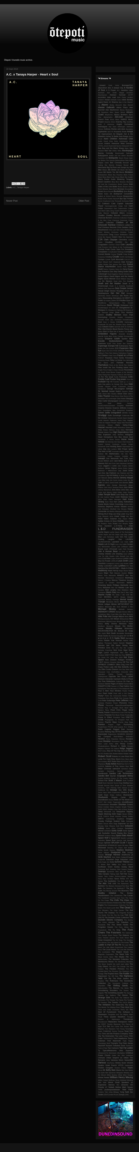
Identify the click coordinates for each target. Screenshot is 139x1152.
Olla (99, 669)
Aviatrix (107, 143)
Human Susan (127, 444)
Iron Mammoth (112, 458)
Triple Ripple (128, 1041)
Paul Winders (115, 691)
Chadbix (101, 215)
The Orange (121, 966)
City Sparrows (128, 237)
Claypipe (113, 239)
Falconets (129, 351)
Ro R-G (101, 753)
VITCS (120, 1065)
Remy (108, 739)
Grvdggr (102, 415)
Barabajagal (127, 150)
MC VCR (125, 595)
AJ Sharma (113, 102)
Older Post (84, 201)
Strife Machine (104, 857)
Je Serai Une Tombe (125, 475)
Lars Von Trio (121, 537)
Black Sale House (113, 177)
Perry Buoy (110, 698)
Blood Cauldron (104, 182)
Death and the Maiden (109, 283)
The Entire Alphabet (106, 922)
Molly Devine (111, 624)
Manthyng (129, 578)
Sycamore (110, 871)
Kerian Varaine (120, 507)
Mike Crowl (111, 614)
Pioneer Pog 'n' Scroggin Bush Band (113, 708)
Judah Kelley (117, 492)
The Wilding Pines (113, 1007)
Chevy (130, 220)
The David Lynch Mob (111, 908)
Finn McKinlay (128, 360)
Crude (116, 256)
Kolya (127, 521)
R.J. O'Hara (128, 727)
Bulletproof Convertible (123, 194)
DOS (131, 305)
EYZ (111, 351)
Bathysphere (103, 156)
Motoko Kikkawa (114, 628)
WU (118, 1085)
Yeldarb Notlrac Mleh (117, 1087)
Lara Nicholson (108, 537)
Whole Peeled (103, 1078)
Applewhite (102, 132)
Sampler (101, 771)
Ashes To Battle (112, 136)
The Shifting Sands (117, 985)
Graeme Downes (105, 408)
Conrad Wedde (104, 254)
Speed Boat (110, 840)
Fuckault (102, 381)
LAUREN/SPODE (104, 542)
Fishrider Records (125, 363)
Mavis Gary (111, 592)
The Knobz (125, 942)
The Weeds (102, 1007)
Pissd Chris (115, 710)
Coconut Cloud (114, 244)
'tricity (117, 85)
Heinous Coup (114, 430)
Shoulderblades (103, 804)
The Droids (102, 915)
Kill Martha (110, 511)
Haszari (101, 427)
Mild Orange (113, 616)
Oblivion (106, 662)
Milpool (121, 616)
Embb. (130, 332)
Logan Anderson (117, 558)
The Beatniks (107, 888)
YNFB (100, 1089)
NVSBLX (129, 660)
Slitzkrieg (107, 814)
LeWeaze (124, 547)
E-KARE (120, 322)
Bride (115, 189)
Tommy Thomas (117, 1031)
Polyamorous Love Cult (118, 712)
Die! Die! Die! (118, 293)
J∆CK (111, 461)
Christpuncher (103, 234)
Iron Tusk (124, 458)
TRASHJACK (108, 1038)
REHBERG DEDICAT (125, 734)
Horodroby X (103, 439)
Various (102, 1062)
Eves (100, 348)
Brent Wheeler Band (105, 189)
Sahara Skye (124, 766)
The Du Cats (119, 915)
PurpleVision (102, 727)
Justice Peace (109, 497)
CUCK (122, 257)
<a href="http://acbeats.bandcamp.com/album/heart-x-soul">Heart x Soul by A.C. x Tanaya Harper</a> (48, 169)
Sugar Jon (105, 862)
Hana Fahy (122, 420)
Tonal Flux (128, 1031)
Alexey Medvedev (126, 110)
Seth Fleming (111, 788)
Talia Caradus (103, 874)
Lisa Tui (101, 556)
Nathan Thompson (105, 643)
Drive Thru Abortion (124, 312)
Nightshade (114, 652)
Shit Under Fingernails (112, 802)
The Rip (107, 978)
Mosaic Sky (120, 626)
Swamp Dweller (127, 869)
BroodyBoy (129, 189)
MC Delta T (116, 595)
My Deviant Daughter (116, 636)
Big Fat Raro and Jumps (116, 167)
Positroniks (129, 715)
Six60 (100, 809)
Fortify (116, 377)
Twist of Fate (102, 1048)
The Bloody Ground (110, 891)
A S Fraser (111, 90)
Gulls (110, 415)
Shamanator (128, 795)
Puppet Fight (114, 724)
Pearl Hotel (107, 693)
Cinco (131, 234)
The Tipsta (119, 1000)
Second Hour (109, 785)
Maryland (106, 588)
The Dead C (126, 907)
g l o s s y (128, 382)
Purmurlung (128, 725)
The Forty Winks (122, 927)
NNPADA (129, 655)
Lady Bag (123, 534)
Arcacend (117, 132)
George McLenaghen (116, 389)
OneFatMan (115, 672)
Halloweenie (112, 418)
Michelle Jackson (126, 609)
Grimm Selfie (104, 413)
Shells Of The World (121, 800)
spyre (120, 845)
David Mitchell (109, 279)
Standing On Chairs (115, 848)
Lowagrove (110, 563)
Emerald (122, 334)
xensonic (124, 1085)
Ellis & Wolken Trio (120, 331)
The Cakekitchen (116, 895)
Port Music (116, 715)
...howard (101, 85)
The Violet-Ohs (118, 1005)
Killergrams (119, 511)
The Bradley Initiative (115, 891)
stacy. (127, 845)
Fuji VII (109, 382)
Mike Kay (118, 614)
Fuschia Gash (118, 382)
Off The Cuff (128, 662)
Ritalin (130, 751)
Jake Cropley (122, 466)
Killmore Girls (128, 511)
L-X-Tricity (118, 526)
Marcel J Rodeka (104, 580)
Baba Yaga (129, 148)
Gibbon (130, 394)
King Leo (112, 514)
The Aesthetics (110, 881)
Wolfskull (123, 1080)
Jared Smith (128, 471)
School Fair (103, 781)
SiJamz (130, 805)
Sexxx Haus (102, 792)
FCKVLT (101, 358)
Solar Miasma (110, 826)
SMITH (101, 819)
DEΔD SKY (129, 291)
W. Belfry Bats (109, 1070)
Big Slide (130, 167)
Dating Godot (123, 272)
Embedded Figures (107, 334)
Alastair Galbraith (106, 107)
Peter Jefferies (122, 700)
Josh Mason (107, 492)
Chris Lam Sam (114, 230)
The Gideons (123, 935)
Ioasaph (101, 458)
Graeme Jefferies (119, 408)
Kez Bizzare (122, 509)
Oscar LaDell (127, 676)
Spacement (115, 838)
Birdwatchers (102, 175)
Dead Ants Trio (120, 281)
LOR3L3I (114, 561)
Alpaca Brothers (121, 115)
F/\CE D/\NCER (118, 351)
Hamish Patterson (110, 420)
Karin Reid (109, 502)
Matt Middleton (123, 590)
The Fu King (114, 930)
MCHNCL (108, 597)
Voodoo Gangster (105, 1068)
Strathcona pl (127, 855)
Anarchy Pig (121, 122)
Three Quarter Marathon (114, 1017)
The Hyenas (102, 942)
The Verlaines (104, 1005)
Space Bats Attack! (124, 835)
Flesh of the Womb (116, 365)
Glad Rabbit (121, 398)
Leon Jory (118, 544)
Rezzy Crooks (126, 744)
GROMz (125, 413)
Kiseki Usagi (119, 516)
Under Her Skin (118, 1055)
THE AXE (112, 884)
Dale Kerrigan (127, 262)
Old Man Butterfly (121, 667)
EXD (117, 348)
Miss (131, 619)
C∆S (131, 201)
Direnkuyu (115, 296)
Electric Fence (123, 329)
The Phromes (113, 971)
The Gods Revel (122, 938)
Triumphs (114, 1043)
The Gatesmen (127, 933)
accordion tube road (107, 97)
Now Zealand (110, 660)
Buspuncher (128, 196)
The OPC (112, 966)
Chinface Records (109, 227)
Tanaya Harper (23, 187)
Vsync (130, 1068)
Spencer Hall (121, 840)
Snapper (129, 819)
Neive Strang (121, 645)
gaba (100, 384)
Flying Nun (106, 375)
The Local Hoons (109, 950)
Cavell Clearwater (121, 211)
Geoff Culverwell (119, 386)
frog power (121, 379)
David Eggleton (112, 274)
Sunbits (130, 864)
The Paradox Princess (114, 969)
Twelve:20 (129, 1045)
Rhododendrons (103, 746)
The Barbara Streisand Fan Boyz (117, 886)
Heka (122, 430)
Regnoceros (112, 734)
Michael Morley (107, 609)
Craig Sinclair (128, 254)
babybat (101, 151)
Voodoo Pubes (120, 1068)
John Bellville (123, 482)
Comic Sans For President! (122, 249)
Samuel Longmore (125, 771)
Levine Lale (115, 547)
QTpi (115, 727)
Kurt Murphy (123, 523)
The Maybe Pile (122, 957)
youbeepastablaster (112, 1090)
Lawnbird (115, 542)
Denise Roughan (117, 291)
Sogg (115, 823)
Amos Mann (114, 119)
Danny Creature (109, 269)
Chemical (115, 220)
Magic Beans (123, 570)
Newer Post (12, 201)
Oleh (131, 667)
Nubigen (121, 660)
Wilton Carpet (103, 1080)
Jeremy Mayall (126, 478)
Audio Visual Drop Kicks (108, 141)
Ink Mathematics (112, 454)
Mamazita (112, 575)
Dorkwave (124, 305)
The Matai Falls (122, 954)
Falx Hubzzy (113, 353)
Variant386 (128, 1060)
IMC (110, 451)
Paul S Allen (103, 691)
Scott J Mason (115, 780)
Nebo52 (121, 643)
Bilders (104, 170)
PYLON (110, 727)
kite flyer (129, 516)
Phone (101, 705)
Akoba (112, 105)
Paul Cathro (124, 686)
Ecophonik (101, 324)
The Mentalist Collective (118, 959)
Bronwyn (121, 189)
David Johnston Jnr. (126, 274)
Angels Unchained (125, 124)
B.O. (131, 146)
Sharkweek (103, 797)
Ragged (116, 729)
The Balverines (123, 883)
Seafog (126, 783)
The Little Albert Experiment (113, 947)
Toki (108, 1026)
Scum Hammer (108, 783)
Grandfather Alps (109, 410)
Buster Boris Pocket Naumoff (108, 198)
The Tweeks (113, 1002)
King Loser (121, 514)
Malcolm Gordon (120, 573)
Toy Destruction (108, 1036)
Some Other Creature (114, 828)
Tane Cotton (109, 876)
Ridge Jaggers (126, 748)
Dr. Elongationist (123, 308)
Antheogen (121, 127)
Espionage (102, 346)
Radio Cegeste (104, 729)
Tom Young (120, 1029)
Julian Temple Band (107, 494)
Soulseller (106, 833)
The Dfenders (103, 910)
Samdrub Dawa (127, 769)
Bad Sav (108, 151)
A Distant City (117, 88)
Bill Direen (112, 170)
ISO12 (106, 461)
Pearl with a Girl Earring (123, 693)
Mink (131, 616)
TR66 (131, 1036)
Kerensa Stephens (105, 507)
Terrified (110, 879)
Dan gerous (113, 264)
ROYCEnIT (125, 761)
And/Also (130, 122)
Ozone (107, 684)
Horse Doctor (114, 439)
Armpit (130, 131)
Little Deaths (109, 556)
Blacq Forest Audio (107, 179)
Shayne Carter (118, 797)
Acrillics (130, 97)
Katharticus (128, 502)
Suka (112, 862)
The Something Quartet (113, 993)
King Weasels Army (105, 516)
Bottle (115, 187)
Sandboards (103, 773)
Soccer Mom (108, 823)
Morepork (109, 626)
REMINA (101, 739)
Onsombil (124, 672)
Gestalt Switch (115, 391)
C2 (99, 204)
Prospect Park (123, 720)
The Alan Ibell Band (125, 881)
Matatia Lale (123, 588)
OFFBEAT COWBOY (106, 665)
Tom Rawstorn (110, 1029)
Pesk (116, 698)
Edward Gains (108, 327)
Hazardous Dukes (124, 427)
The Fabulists (122, 922)
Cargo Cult (122, 206)
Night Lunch (103, 653)
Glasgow (129, 399)
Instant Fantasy (113, 456)
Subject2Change (127, 857)
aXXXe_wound (103, 146)
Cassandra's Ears (110, 208)
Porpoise (108, 715)
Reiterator (129, 736)
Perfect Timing (127, 696)
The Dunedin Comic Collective (117, 918)
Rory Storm (116, 759)
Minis (127, 616)
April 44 (110, 131)
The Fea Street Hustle (117, 925)
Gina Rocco (115, 396)
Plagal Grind (127, 710)
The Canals (128, 896)
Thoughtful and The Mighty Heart (120, 1014)
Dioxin (108, 296)
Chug (111, 235)
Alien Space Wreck (117, 112)
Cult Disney (129, 257)
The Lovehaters (104, 952)
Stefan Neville (103, 850)
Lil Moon (129, 551)
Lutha (115, 566)
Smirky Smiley (127, 816)
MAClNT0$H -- (115, 568)
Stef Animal (128, 848)
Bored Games (123, 184)
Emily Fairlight (118, 336)
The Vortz (129, 1005)
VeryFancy (110, 1063)
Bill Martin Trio (109, 172)
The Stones (122, 995)
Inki (122, 454)
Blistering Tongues (125, 179)
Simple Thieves (127, 807)
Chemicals (123, 220)
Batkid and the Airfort (117, 155)
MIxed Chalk (121, 621)
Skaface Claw (113, 809)
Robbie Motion (118, 753)
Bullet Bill (108, 194)
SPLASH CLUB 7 (119, 842)
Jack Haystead (121, 463)
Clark (106, 239)
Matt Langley (110, 590)
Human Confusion (112, 444)
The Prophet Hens (111, 974)
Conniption (128, 252)
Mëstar (114, 604)
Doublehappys (103, 308)
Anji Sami (112, 127)
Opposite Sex (114, 676)
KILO (106, 514)
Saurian (113, 776)
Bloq (113, 182)
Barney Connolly (105, 153)
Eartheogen (129, 322)
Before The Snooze (108, 160)
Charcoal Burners (105, 218)
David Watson (121, 279)
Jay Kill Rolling (112, 475)
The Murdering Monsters (124, 962)
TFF (127, 879)
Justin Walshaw (121, 497)
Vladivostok (129, 1065)
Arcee (124, 132)
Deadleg (130, 281)
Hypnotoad (126, 446)
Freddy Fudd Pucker (107, 379)
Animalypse (102, 127)
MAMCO (120, 575)
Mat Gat (114, 587)
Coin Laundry (127, 244)
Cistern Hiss (117, 237)
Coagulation (103, 245)
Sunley (117, 867)
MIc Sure (116, 607)
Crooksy (108, 257)
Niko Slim (124, 652)
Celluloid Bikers (118, 213)
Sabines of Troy (111, 766)
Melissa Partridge (112, 599)
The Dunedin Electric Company (115, 918)
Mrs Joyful (102, 633)
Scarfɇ (100, 778)
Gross (131, 413)
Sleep (100, 812)
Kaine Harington (115, 499)
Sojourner (122, 824)
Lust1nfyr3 (108, 566)
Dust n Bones (109, 322)
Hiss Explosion (104, 435)
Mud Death (111, 633)
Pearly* (101, 696)
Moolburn (101, 626)
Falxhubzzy (122, 353)
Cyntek (107, 259)
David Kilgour (103, 276)
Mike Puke (102, 616)
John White (128, 487)
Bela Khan (129, 160)
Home (48, 201)
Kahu (131, 497)
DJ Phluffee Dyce (123, 300)
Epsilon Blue (127, 339)
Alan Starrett (128, 105)
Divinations (117, 298)
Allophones (109, 115)
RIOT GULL (102, 751)
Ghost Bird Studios (109, 394)
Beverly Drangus (115, 165)
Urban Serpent (112, 1058)
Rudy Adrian (111, 764)
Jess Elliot (101, 480)
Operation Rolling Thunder (110, 674)
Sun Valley (111, 864)
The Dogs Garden (117, 910)
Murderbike (129, 633)
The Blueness (123, 891)
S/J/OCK (101, 766)
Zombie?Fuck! (113, 1094)
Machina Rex (103, 568)
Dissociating (107, 298)
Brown (100, 191)
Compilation (103, 252)
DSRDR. (101, 315)
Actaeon (101, 100)
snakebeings (110, 819)
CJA (100, 239)
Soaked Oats (119, 821)
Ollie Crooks (106, 669)
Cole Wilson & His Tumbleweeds (121, 247)
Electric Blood (111, 329)
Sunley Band (127, 867)
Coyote (119, 254)
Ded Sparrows (109, 288)
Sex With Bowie (125, 790)
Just (101, 497)
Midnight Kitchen (121, 612)
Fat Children (103, 355)
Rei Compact (104, 737)
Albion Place (122, 107)
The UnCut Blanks (126, 1002)
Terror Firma (119, 879)
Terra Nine (102, 879)
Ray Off (114, 732)
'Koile (110, 85)
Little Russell (120, 556)
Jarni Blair (101, 473)
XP (106, 1087)
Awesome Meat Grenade (122, 143)
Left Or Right (109, 544)
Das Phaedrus (103, 272)
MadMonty (102, 570)
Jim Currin (113, 480)
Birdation (129, 172)
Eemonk (117, 327)
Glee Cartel (102, 401)
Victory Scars (120, 1063)
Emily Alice (108, 336)
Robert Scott (104, 756)
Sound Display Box (119, 833)
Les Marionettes (104, 547)
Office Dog (120, 665)
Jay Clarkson (111, 473)
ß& (123, 845)
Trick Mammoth (114, 1041)
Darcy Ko (118, 269)
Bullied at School (104, 196)
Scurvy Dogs (118, 783)
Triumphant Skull (104, 1043)
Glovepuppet (113, 401)
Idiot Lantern (112, 449)
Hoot (131, 437)
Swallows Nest (115, 869)
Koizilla (121, 521)
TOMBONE (107, 1031)
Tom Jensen (124, 1026)
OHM (127, 664)
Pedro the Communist (113, 696)
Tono (100, 1033)
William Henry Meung (121, 1077)
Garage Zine (118, 384)
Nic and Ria (117, 648)
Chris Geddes (122, 227)
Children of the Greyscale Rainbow (115, 223)
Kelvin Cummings (116, 504)
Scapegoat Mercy (125, 776)
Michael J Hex (127, 607)
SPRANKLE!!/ (112, 845)
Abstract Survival (117, 95)
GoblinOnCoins (123, 401)
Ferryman (129, 358)
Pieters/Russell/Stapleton (124, 705)
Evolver (111, 348)
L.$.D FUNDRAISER (115, 529)
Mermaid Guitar (126, 602)
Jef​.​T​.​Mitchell (102, 478)
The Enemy (128, 920)
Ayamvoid (112, 146)
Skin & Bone (122, 809)
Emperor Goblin (112, 338)
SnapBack (120, 819)
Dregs (111, 312)
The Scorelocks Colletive (118, 983)
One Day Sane (124, 669)
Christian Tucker (126, 232)
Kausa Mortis (103, 504)
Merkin (116, 602)
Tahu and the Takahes (124, 871)
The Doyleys (109, 913)
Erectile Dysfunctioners (110, 341)
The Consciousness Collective (115, 905)
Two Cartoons (113, 1048)
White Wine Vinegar (125, 1075)
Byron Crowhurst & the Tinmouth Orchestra (113, 201)
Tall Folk (123, 874)
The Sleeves (114, 988)
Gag (103, 384)
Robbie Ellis (108, 753)
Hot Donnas (109, 442)
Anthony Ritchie (110, 129)
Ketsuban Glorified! (109, 509)
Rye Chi (124, 764)
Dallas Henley (103, 264)
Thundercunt (102, 1022)
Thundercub (128, 1019)
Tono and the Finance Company (115, 1034)
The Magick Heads (120, 952)
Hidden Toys (108, 432)
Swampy (102, 871)
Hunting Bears (116, 446)
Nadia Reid (119, 638)
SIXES (105, 809)
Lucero (116, 563)
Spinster (107, 843)
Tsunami (108, 1046)
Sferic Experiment (114, 792)
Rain (123, 729)
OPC (131, 672)
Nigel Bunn (128, 650)
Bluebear (130, 182)
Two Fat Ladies (126, 1048)
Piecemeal (109, 705)
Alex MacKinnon (112, 110)
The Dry (110, 915)
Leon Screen (128, 544)
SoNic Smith (116, 831)
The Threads (110, 1000)
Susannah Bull (103, 869)
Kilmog (101, 514)
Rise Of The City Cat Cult (117, 751)
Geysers (125, 391)
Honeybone (108, 437)
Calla (113, 204)
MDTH (116, 597)
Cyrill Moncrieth (117, 259)
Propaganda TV (111, 720)
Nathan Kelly (128, 640)
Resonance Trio (117, 741)
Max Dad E (121, 592)
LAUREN (129, 539)
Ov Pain (126, 681)
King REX (129, 514)
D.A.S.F (127, 259)
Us (121, 1058)
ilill (107, 451)
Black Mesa (102, 177)
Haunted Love (111, 427)
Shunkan (122, 804)
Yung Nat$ (124, 1092)
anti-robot (121, 129)
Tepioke (130, 876)
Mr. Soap (129, 631)
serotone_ (101, 788)
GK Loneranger (111, 398)
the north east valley (121, 964)
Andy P (101, 124)
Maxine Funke (104, 594)
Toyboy (125, 1036)
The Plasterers (124, 971)
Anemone (110, 124)
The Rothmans (111, 981)
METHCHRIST (123, 604)
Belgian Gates (103, 163)
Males (130, 573)
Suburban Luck (126, 860)
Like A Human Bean (108, 551)
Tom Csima (115, 1026)
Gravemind (121, 410)
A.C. (14, 187)
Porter (122, 715)
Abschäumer (102, 95)
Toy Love (118, 1036)
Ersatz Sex (121, 343)
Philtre (130, 703)
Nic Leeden (128, 648)
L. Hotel (129, 526)
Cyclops (101, 259)
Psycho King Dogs (125, 722)
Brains (120, 186)
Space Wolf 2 (104, 838)
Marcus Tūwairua (119, 580)
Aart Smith (112, 93)
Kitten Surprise (110, 519)
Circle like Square (104, 237)
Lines (125, 554)
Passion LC (115, 686)
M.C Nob (129, 566)
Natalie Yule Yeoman (113, 640)
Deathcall (129, 286)
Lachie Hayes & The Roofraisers (121, 532)
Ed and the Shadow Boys (116, 324)
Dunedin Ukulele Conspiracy (121, 317)
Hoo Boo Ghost (121, 437)
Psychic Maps (111, 722)
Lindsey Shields (104, 554)
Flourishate (128, 370)
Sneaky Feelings (105, 821)
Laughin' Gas (115, 539)
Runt (119, 764)
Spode (130, 843)
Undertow (129, 1055)
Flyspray (114, 375)
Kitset (100, 519)
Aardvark (101, 93)
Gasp (126, 384)
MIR (111, 619)
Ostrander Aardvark (113, 679)
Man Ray (129, 575)
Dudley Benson (113, 315)
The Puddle (124, 973)
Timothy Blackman (114, 1024)
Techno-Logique (120, 876)
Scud (100, 783)
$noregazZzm (127, 85)
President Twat (118, 717)
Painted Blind (128, 684)
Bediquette (113, 158)
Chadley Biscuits (113, 215)
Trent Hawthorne (120, 1038)
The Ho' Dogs (117, 940)
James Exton (122, 468)
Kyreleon (108, 526)
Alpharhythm (108, 117)
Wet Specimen (110, 1073)
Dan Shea (122, 264)
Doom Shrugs (113, 305)
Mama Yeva (102, 575)
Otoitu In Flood (127, 679)
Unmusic (101, 1058)
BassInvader (119, 153)
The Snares (124, 990)
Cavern (130, 211)
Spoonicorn (102, 845)
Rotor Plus (116, 761)
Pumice (101, 724)
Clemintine (123, 240)
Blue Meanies (121, 182)
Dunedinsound (128, 320)
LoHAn (126, 558)
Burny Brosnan (117, 196)
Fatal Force (113, 355)
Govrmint (129, 406)
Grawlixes (129, 410)
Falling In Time (103, 353)
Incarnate (115, 451)
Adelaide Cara (115, 100)
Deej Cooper (120, 288)
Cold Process (103, 247)
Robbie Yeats (128, 753)
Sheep (110, 800)
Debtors (101, 288)
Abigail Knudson (126, 93)
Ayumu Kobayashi (122, 146)
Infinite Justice (124, 451)
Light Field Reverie (125, 549)
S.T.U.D (130, 764)
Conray (113, 254)
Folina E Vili (121, 375)
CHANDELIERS (127, 215)
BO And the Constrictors (107, 184)
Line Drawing (117, 554)
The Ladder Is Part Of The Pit (115, 943)
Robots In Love (118, 756)
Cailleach (105, 204)
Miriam (116, 619)
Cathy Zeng (109, 211)
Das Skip (113, 272)
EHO (122, 327)
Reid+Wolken (118, 736)
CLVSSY (118, 242)
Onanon (115, 669)
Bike (100, 170)
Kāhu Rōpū (102, 499)
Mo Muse (129, 621)
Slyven (124, 814)
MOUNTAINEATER (105, 631)
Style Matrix (116, 857)
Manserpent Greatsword (115, 578)
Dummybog (102, 317)
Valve (108, 1060)
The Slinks (124, 988)
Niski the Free (120, 655)
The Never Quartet (105, 964)
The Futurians (113, 932)
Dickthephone (103, 293)
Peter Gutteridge (108, 701)
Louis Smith (123, 561)
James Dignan (111, 468)
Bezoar (126, 165)
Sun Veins (122, 864)
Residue (107, 741)
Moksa (100, 624)
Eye (100, 350)
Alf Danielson (103, 112)
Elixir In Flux (108, 332)
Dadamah (117, 262)
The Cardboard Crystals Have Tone (111, 898)
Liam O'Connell (110, 549)
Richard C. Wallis (118, 746)
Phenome (123, 703)
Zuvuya (121, 1095)
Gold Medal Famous (120, 403)
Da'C (111, 262)
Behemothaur (120, 160)
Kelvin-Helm (128, 504)
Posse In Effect (105, 717)
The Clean (124, 900)
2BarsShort (102, 88)
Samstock (110, 771)
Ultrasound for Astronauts (107, 1053)
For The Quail (107, 377)
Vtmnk (100, 1070)
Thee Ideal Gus (126, 1007)
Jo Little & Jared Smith (110, 482)
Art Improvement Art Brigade (110, 134)
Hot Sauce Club (120, 442)
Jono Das (125, 490)
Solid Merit (120, 826)
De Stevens (107, 281)
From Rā (130, 379)
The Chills (114, 900)
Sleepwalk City (109, 811)
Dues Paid (128, 315)
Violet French (111, 1065)
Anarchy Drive (109, 122)
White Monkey (112, 1075)
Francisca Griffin (126, 377)
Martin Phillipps (113, 585)
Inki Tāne (129, 454)
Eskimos (130, 343)
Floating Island (122, 367)
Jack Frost (112, 463)
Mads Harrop (113, 571)
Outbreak (119, 681)
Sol (128, 823)
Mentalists (109, 602)
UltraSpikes (121, 1053)
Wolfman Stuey (114, 1080)
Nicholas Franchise (105, 650)
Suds (100, 862)
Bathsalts (129, 153)
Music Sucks (103, 636)
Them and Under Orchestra (108, 1010)
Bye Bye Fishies (126, 199)
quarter (120, 727)
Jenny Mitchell (113, 478)
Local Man (106, 558)
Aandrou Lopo (127, 90)
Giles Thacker (104, 396)
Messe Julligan (104, 604)
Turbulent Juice (119, 1046)
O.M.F (100, 662)
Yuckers (101, 1092)
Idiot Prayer (122, 449)
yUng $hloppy (114, 1092)
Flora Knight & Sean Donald (113, 370)
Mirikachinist (124, 619)
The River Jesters (121, 978)
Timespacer (122, 1022)
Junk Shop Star (122, 495)
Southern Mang (109, 835)
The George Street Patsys (108, 935)
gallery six (109, 384)
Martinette (124, 585)
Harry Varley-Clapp (124, 425)
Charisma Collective (120, 218)
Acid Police (121, 97)
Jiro (129, 480)
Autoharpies (123, 141)
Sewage (113, 790)
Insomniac (101, 456)
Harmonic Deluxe (105, 425)
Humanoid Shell (104, 446)
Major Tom (108, 573)
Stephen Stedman (124, 850)
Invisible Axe (127, 456)
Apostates (129, 129)
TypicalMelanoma (110, 1051)
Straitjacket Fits (118, 852)
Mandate (101, 578)
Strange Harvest (112, 854)
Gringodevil (116, 413)
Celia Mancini (103, 213)
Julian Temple (128, 492)
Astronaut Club (126, 139)
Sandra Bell (103, 776)
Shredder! (114, 805)
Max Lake (129, 592)
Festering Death (103, 360)
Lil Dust (122, 551)
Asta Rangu (123, 136)
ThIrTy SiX (124, 1010)
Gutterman (126, 415)
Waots (118, 1070)
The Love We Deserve (125, 949)
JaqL (119, 470)
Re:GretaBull (123, 732)
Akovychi (119, 105)
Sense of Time (120, 785)
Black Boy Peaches (115, 175)
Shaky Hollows (115, 795)
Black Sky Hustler (126, 177)
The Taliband (124, 998)
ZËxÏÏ (106, 1094)
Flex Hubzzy (128, 365)
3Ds (109, 88)
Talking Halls (114, 874)
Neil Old (110, 645)
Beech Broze (123, 158)
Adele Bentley (127, 100)
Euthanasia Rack (126, 346)
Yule (106, 1092)
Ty (99, 1051)
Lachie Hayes (103, 532)
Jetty (107, 480)
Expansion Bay (126, 348)
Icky (104, 449)
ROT (110, 761)
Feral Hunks (119, 358)
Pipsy (107, 710)
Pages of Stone (117, 684)
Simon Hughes (115, 807)
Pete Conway (124, 698)
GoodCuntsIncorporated (106, 405)
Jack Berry (118, 461)
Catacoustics (122, 208)
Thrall (100, 1017)
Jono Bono (116, 490)
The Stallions (110, 995)
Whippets (119, 1073)
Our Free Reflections (106, 681)
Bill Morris (120, 172)
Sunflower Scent (105, 867)
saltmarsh (116, 769)
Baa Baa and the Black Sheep (111, 148)
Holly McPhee (118, 434)
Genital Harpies (104, 386)
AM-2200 (119, 117)
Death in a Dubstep (117, 286)
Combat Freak (104, 249)
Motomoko (129, 628)
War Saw (125, 1070)
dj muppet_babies (110, 300)
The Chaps (105, 900)
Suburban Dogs (112, 860)
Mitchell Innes (111, 621)
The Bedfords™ (119, 888)
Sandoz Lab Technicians (121, 773)
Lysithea (122, 566)
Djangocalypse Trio (117, 303)
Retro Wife (113, 744)
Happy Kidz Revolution (125, 423)
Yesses (130, 1087)
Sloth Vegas (117, 814)
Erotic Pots (111, 343)
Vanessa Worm (117, 1060)
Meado (122, 597)
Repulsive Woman (118, 739)
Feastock (108, 358)
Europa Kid (113, 346)
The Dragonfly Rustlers (124, 913)
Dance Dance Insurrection (115, 265)
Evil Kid (105, 348)
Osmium (101, 679)
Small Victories (115, 816)
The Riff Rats (113, 976)
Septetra (130, 785)
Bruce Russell (108, 191)
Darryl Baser (128, 269)
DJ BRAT (126, 298)
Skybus (130, 809)
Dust (100, 322)
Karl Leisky (118, 502)
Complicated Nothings (116, 252)
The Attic (102, 883)
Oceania (113, 662)
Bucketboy (118, 191)
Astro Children (110, 139)
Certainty (130, 213)
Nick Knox (117, 650)
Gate (131, 384)
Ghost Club (122, 394)
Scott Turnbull (128, 780)
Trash (100, 1038)
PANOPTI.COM (104, 686)
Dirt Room (124, 296)
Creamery (101, 257)
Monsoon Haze (126, 624)
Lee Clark (124, 542)
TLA (104, 1026)
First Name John (106, 363)
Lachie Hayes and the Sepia (108, 534)
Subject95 (101, 859)
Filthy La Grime (116, 360)
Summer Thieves (122, 862)
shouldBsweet (127, 802)
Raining (108, 732)
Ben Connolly (116, 163)
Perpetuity (101, 698)
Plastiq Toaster (104, 712)
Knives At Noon (110, 521)
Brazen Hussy (128, 186)
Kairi (125, 499)
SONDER (107, 831)
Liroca (130, 554)
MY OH (126, 636)
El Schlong (129, 327)
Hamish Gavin (122, 418)
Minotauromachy (104, 619)
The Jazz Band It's (114, 942)
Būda (125, 191)
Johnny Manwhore (104, 490)
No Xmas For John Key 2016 (110, 657)
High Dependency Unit (123, 432)
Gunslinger (117, 415)
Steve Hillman (103, 852)
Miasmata (108, 607)
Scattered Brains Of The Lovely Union (118, 778)
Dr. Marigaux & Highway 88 (115, 310)
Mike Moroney (128, 614)
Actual (107, 100)
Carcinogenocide (111, 206)
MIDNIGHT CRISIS (106, 612)
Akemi (104, 104)
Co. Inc (129, 242)
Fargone (130, 353)
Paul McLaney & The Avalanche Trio (120, 688)
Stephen (112, 850)
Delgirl (106, 291)
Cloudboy (109, 242)
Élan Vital (102, 329)
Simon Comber (103, 807)
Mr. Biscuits (119, 631)
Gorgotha (120, 405)
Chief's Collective (106, 223)
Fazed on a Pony (125, 355)
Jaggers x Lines (110, 466)
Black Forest (128, 175)
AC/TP (130, 95)
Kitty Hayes (122, 519)
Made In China (127, 568)
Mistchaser (102, 621)
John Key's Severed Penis (113, 487)
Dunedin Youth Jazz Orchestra (110, 320)
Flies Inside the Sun (106, 367)
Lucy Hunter (124, 563)
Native (115, 643)
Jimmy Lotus (122, 480)
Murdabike (120, 633)
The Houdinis (128, 940)
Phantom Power (111, 703)
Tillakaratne (112, 1022)
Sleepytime (120, 812)
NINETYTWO (109, 655)
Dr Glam (112, 308)
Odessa (119, 662)
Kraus (115, 524)
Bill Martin (121, 170)
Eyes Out (105, 351)
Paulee (124, 691)
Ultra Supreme (126, 1051)
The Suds (115, 998)
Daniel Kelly (121, 266)
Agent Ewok (103, 102)
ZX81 (127, 1094)
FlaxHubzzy (103, 365)
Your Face (127, 1089)
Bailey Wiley (116, 151)
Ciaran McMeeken (121, 234)
